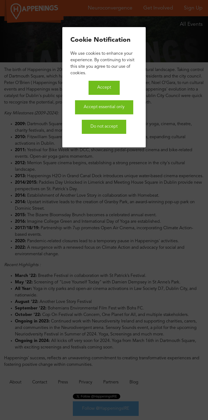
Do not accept (104, 126)
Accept (104, 87)
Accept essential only (104, 107)
